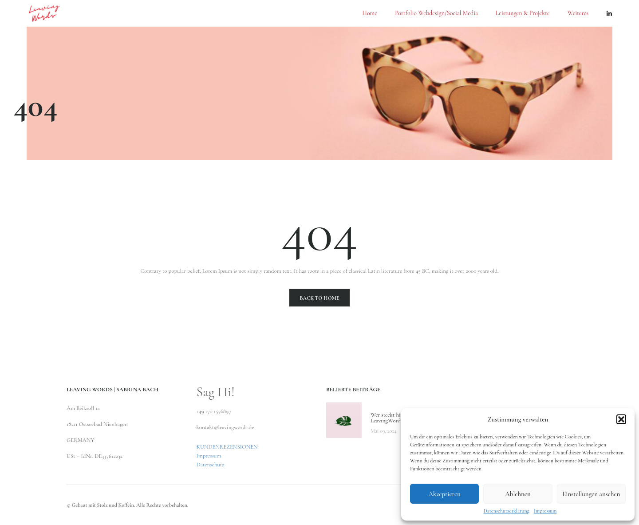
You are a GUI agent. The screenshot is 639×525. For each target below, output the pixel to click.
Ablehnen (518, 494)
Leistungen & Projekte (523, 13)
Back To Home (319, 298)
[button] (621, 419)
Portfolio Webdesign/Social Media (436, 13)
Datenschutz (211, 464)
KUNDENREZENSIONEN (227, 446)
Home (369, 13)
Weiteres (578, 13)
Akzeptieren (444, 494)
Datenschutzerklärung (506, 511)
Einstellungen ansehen (591, 494)
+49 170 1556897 (214, 411)
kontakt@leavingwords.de (225, 427)
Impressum (545, 511)
